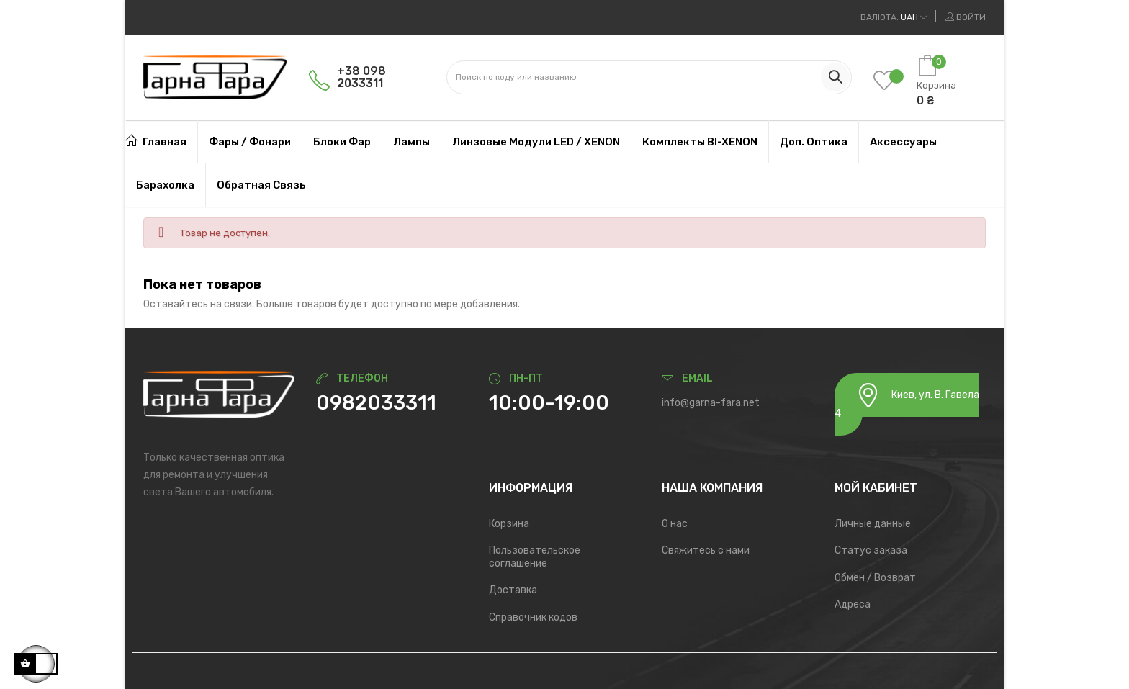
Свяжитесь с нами (706, 550)
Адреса (853, 604)
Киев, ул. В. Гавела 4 (907, 401)
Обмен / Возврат (875, 578)
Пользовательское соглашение (534, 556)
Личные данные (873, 524)
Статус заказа (871, 550)
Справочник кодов (533, 617)
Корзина (509, 524)
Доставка (513, 590)
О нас (675, 524)
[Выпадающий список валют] (893, 17)
